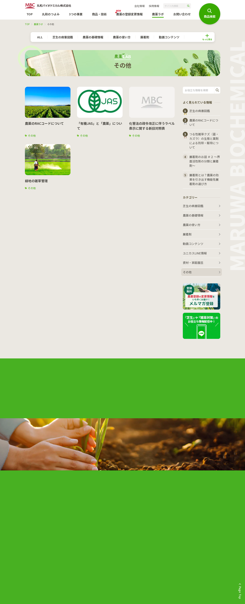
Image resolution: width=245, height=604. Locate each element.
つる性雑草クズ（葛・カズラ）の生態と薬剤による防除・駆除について (204, 140)
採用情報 (154, 6)
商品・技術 (99, 14)
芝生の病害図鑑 (62, 37)
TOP (30, 14)
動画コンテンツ (169, 37)
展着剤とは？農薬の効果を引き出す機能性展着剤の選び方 (204, 179)
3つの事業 (76, 14)
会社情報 (139, 6)
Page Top (240, 592)
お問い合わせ (182, 14)
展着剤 (144, 37)
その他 (32, 135)
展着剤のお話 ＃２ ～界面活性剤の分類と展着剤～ (204, 161)
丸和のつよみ (51, 14)
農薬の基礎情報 (93, 37)
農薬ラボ (38, 24)
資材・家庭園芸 (193, 262)
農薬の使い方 (122, 37)
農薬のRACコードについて (203, 122)
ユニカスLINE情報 (195, 253)
